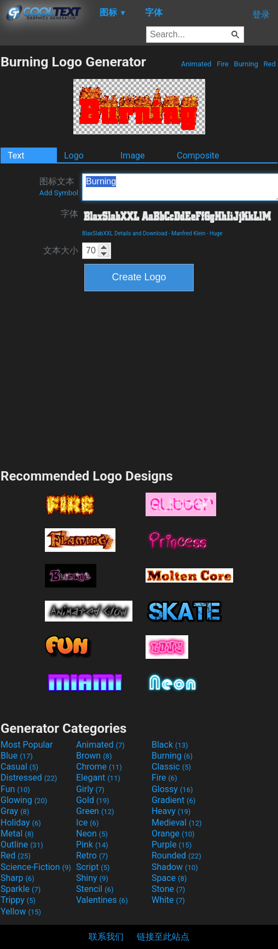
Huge (216, 233)
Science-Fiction (36, 867)
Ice (87, 822)
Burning (246, 64)
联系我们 (106, 936)
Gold (92, 800)
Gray (15, 811)
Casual (19, 766)
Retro (92, 855)
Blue (17, 755)
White (168, 900)
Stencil (94, 889)
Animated (196, 64)
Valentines (102, 900)
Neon (92, 833)
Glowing (24, 800)
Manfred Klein (188, 233)
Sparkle (20, 889)
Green (95, 811)
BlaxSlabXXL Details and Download (124, 233)
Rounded (176, 855)
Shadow (175, 867)
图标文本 (58, 186)
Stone (168, 889)
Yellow (21, 911)
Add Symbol (58, 193)
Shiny (92, 878)
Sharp (17, 878)
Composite (198, 155)
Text (16, 155)
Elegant (98, 777)
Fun (15, 789)
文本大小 (60, 250)
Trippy (18, 900)
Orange (173, 833)
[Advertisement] (139, 378)
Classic (171, 766)
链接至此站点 (163, 936)
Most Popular (27, 744)
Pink (92, 844)
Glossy (172, 789)
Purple (172, 844)
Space (169, 878)
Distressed (29, 777)
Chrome (99, 766)
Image (132, 155)
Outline (22, 844)
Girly (90, 789)
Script (93, 867)
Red (269, 64)
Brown (94, 755)
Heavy (171, 811)
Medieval (177, 822)
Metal (17, 833)
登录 (261, 14)
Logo (74, 155)
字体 (69, 213)
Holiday (21, 822)
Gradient (173, 800)
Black (170, 744)
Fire (222, 64)
